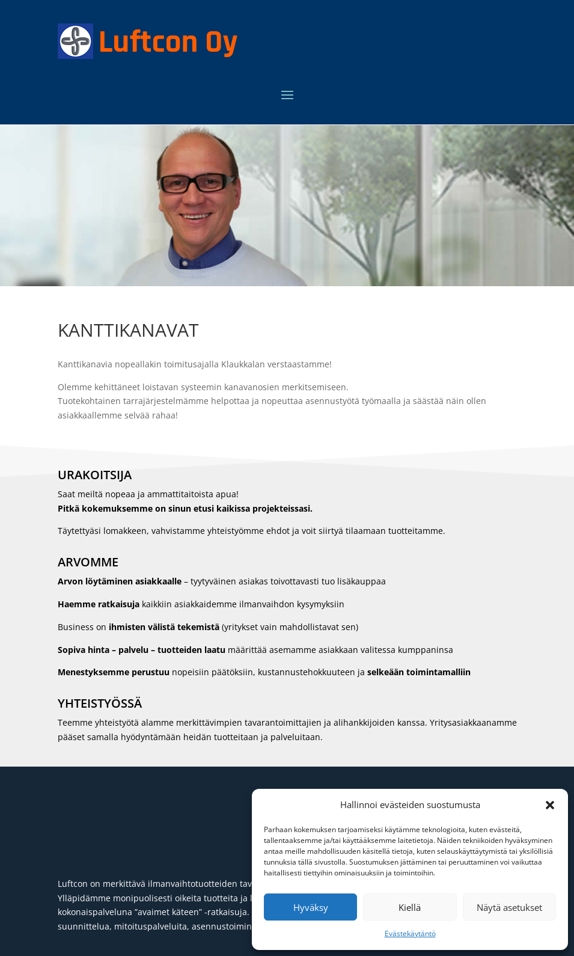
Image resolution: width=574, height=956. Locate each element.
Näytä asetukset (509, 907)
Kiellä (409, 907)
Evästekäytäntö (410, 933)
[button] (550, 805)
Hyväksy (310, 907)
